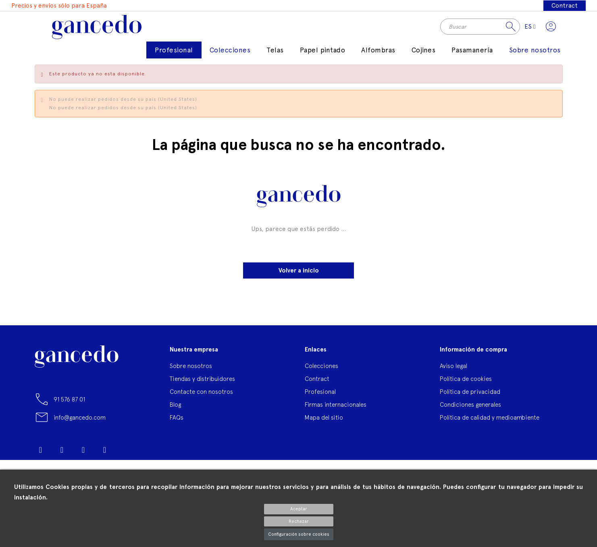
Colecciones (321, 371)
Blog (175, 410)
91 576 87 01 (69, 405)
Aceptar (298, 509)
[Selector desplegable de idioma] (526, 29)
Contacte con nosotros (201, 397)
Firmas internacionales (335, 410)
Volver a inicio (299, 276)
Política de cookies (466, 384)
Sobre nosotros (191, 371)
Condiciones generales (470, 410)
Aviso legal (453, 371)
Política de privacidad (470, 397)
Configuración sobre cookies (298, 534)
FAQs (176, 423)
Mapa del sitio (324, 423)
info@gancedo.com (80, 423)
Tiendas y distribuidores (202, 384)
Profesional (320, 397)
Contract (564, 5)
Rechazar (299, 521)
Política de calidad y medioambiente (489, 423)
